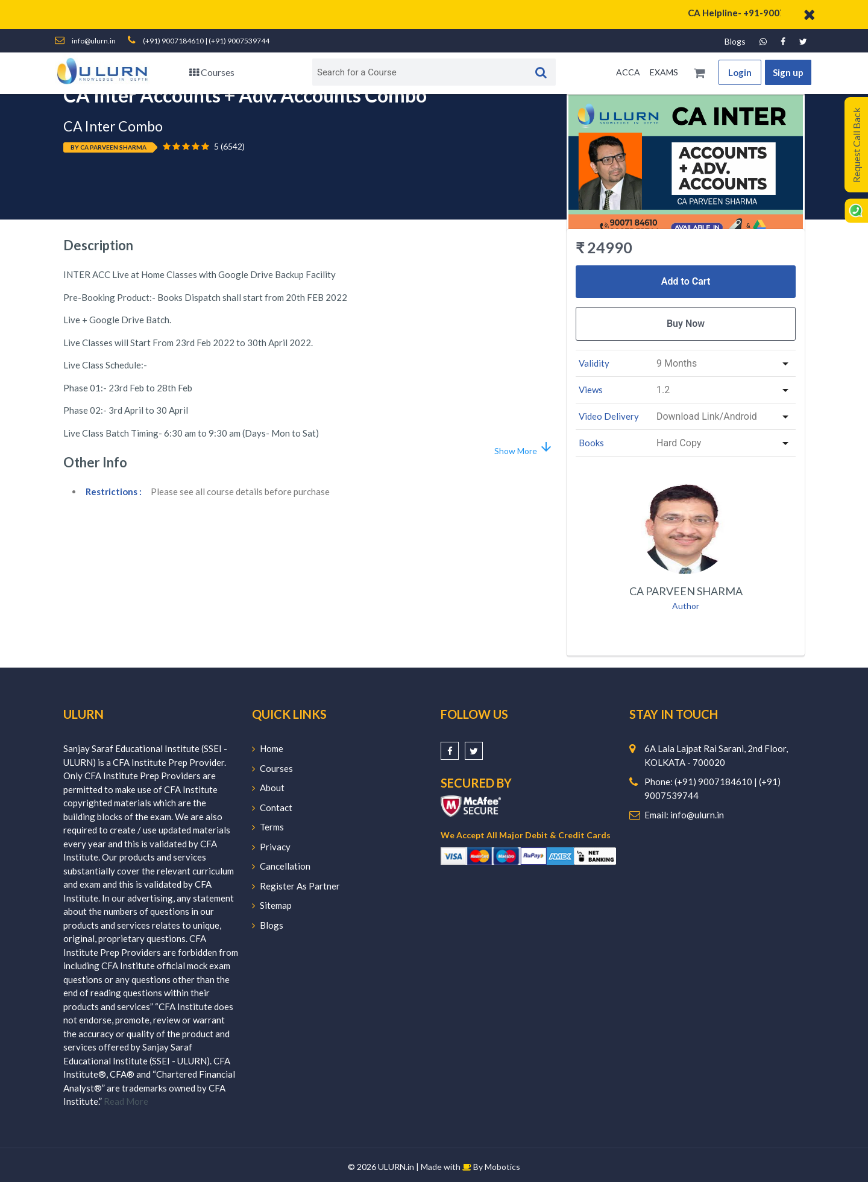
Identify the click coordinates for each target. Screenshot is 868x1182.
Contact (272, 807)
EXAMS (664, 72)
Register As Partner (296, 885)
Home (267, 748)
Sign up (788, 72)
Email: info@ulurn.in (684, 814)
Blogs (735, 41)
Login (740, 72)
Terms (268, 826)
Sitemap (272, 905)
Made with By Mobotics (470, 1166)
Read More (126, 1101)
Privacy (271, 846)
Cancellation (281, 866)
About (268, 787)
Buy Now (686, 323)
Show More (523, 448)
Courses (211, 72)
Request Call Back (856, 145)
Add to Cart (685, 281)
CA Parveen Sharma (686, 591)
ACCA (628, 72)
